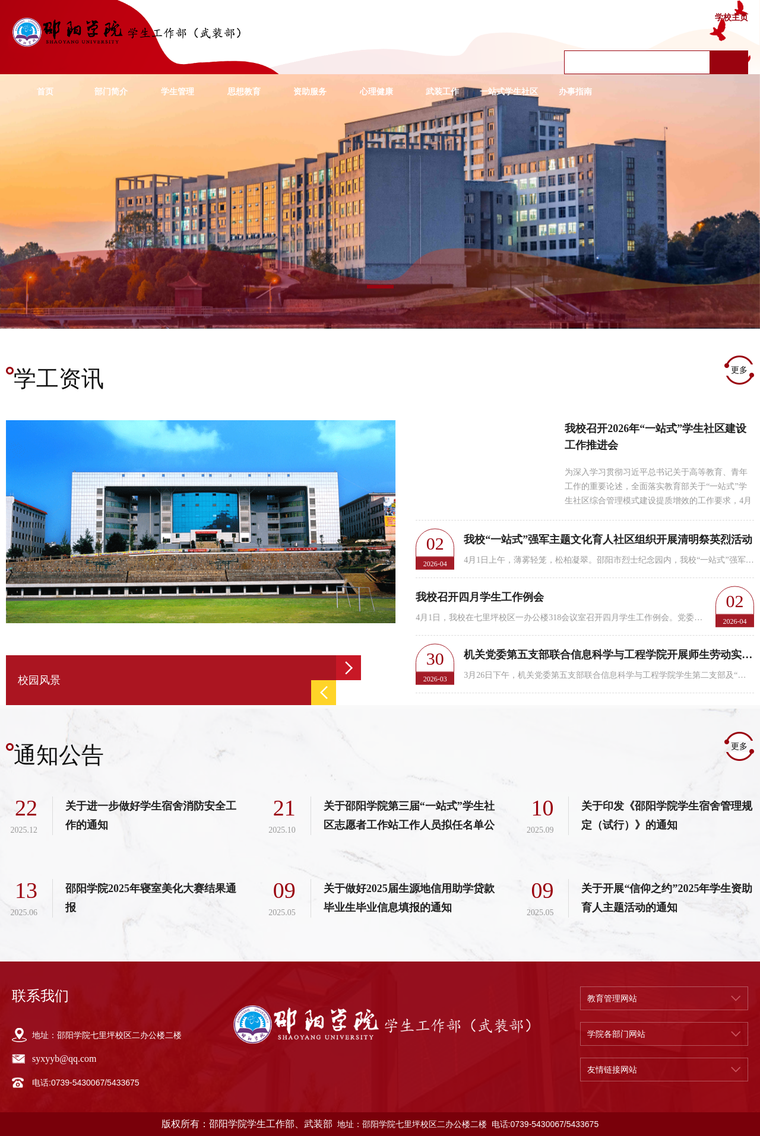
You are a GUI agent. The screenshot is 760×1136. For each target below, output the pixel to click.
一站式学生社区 (509, 91)
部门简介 (111, 91)
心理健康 (376, 91)
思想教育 (244, 91)
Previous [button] (323, 692)
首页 (45, 91)
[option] (380, 201)
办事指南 (575, 91)
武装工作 (442, 91)
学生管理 (177, 91)
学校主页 (731, 17)
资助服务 (310, 91)
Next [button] (348, 667)
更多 (739, 370)
